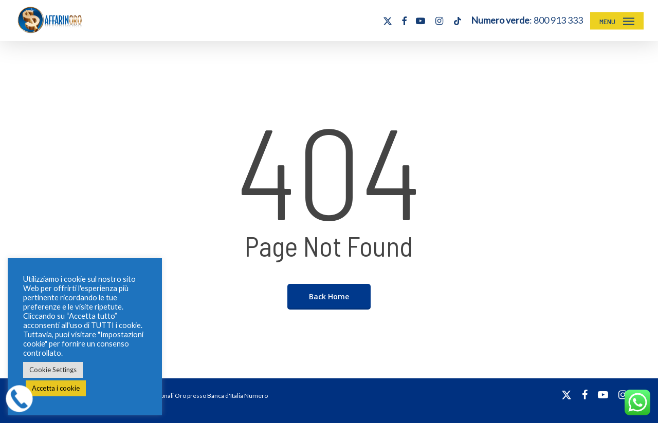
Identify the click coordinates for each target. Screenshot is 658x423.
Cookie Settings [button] (53, 370)
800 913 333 (558, 20)
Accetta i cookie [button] (56, 388)
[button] (617, 20)
